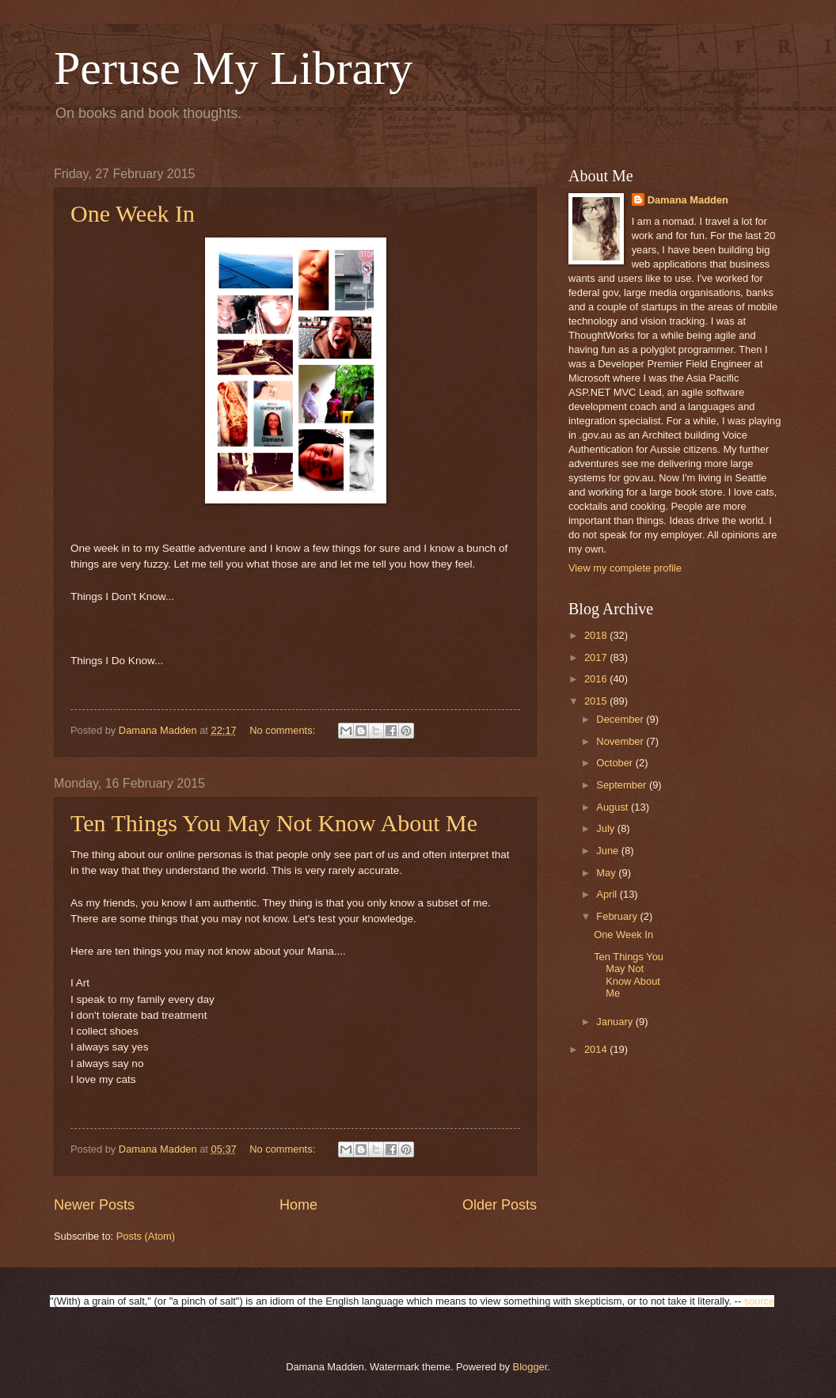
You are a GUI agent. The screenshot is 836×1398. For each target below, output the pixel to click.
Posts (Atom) (145, 1236)
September (622, 785)
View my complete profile (625, 568)
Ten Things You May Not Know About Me (273, 823)
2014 (597, 1049)
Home (298, 1205)
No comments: (283, 730)
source (759, 1301)
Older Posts (499, 1205)
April (607, 894)
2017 (597, 657)
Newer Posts (94, 1205)
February (618, 916)
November (621, 741)
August (613, 807)
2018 (597, 635)
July (606, 828)
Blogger (530, 1367)
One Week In (132, 213)
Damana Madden (688, 200)
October (615, 763)
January (615, 1022)
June (608, 851)
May (607, 873)
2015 (597, 701)
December (621, 719)
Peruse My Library (233, 68)
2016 (597, 679)
